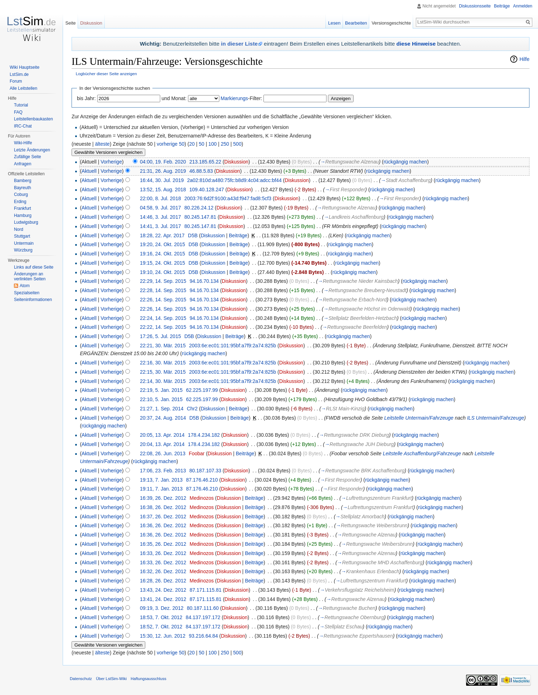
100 (212, 144)
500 (237, 144)
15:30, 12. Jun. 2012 (163, 636)
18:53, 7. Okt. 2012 (161, 617)
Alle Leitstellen (23, 88)
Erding (20, 201)
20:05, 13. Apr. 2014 (162, 435)
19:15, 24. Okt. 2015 (162, 263)
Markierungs (234, 98)
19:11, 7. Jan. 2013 (161, 489)
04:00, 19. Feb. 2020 (163, 162)
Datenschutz (81, 678)
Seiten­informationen (33, 299)
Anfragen (22, 163)
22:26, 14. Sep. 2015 (163, 299)
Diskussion (236, 162)
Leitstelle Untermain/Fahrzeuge (419, 418)
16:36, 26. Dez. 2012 (163, 525)
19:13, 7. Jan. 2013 (161, 480)
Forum (16, 81)
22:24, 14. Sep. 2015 (163, 318)
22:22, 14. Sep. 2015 (163, 327)
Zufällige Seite (27, 156)
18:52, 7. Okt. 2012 (161, 626)
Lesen (334, 23)
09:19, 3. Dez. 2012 (161, 608)
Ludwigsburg (26, 222)
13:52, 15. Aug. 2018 (163, 189)
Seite (70, 23)
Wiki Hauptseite (24, 67)
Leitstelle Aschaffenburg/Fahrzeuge (422, 453)
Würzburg (23, 250)
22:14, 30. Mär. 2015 (163, 381)
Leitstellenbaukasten (33, 118)
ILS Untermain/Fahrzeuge (495, 418)
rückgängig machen (405, 162)
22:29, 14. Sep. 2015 (163, 281)
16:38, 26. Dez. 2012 (163, 507)
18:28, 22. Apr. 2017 (162, 235)
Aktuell (89, 171)
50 (201, 144)
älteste (102, 144)
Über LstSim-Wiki (111, 678)
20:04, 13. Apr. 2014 (162, 444)
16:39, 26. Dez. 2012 (163, 498)
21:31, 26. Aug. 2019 (163, 171)
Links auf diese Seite (33, 267)
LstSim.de (19, 74)
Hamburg (22, 215)
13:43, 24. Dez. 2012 (163, 590)
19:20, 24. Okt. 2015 (162, 244)
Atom (25, 285)
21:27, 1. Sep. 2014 (161, 408)
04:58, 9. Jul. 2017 (160, 208)
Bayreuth (22, 187)
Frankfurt (22, 208)
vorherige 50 (170, 144)
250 (225, 144)
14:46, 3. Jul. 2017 (160, 217)
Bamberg (22, 180)
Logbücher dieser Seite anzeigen (106, 73)
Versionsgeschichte (391, 23)
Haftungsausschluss (148, 678)
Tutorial (21, 105)
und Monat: (174, 98)
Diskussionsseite (475, 6)
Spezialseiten (26, 292)
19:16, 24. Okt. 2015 (162, 253)
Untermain (23, 243)
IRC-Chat (23, 126)
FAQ (18, 112)
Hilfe (524, 59)
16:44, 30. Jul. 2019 (162, 180)
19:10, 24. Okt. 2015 (162, 272)
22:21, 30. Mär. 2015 (163, 345)
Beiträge (238, 235)
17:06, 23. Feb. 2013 (163, 470)
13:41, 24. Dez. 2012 (163, 599)
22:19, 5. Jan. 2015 (161, 390)
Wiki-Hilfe (23, 142)
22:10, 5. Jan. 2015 (161, 399)
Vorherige (111, 162)
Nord (18, 229)
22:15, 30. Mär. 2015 (163, 372)
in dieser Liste (239, 44)
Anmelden (522, 6)
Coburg (21, 194)
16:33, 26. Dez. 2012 (163, 553)
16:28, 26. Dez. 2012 (163, 581)
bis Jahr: (86, 98)
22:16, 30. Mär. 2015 (163, 362)
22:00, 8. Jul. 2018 (160, 198)
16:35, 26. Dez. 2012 (163, 544)
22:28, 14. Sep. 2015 (163, 290)
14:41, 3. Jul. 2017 (160, 226)
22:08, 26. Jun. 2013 (163, 453)
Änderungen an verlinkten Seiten (30, 276)
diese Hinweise (415, 44)
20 (192, 144)
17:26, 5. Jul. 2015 (160, 336)
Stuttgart (22, 236)
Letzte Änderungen (32, 149)
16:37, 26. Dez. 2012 (163, 516)
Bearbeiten (356, 23)
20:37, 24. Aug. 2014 (163, 418)
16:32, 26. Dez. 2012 (163, 571)
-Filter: (241, 98)
